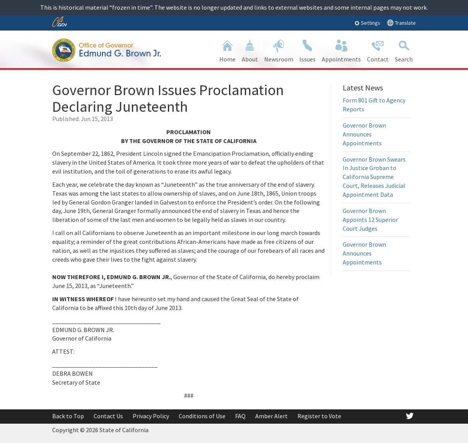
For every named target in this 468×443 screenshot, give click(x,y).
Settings (367, 22)
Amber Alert (271, 416)
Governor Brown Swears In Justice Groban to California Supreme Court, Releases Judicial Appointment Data (374, 176)
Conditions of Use (202, 416)
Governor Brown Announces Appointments (364, 134)
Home (227, 50)
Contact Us (108, 416)
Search (404, 50)
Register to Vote (319, 416)
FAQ (240, 416)
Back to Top (68, 416)
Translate (401, 22)
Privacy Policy (151, 416)
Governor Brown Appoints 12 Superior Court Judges (370, 219)
